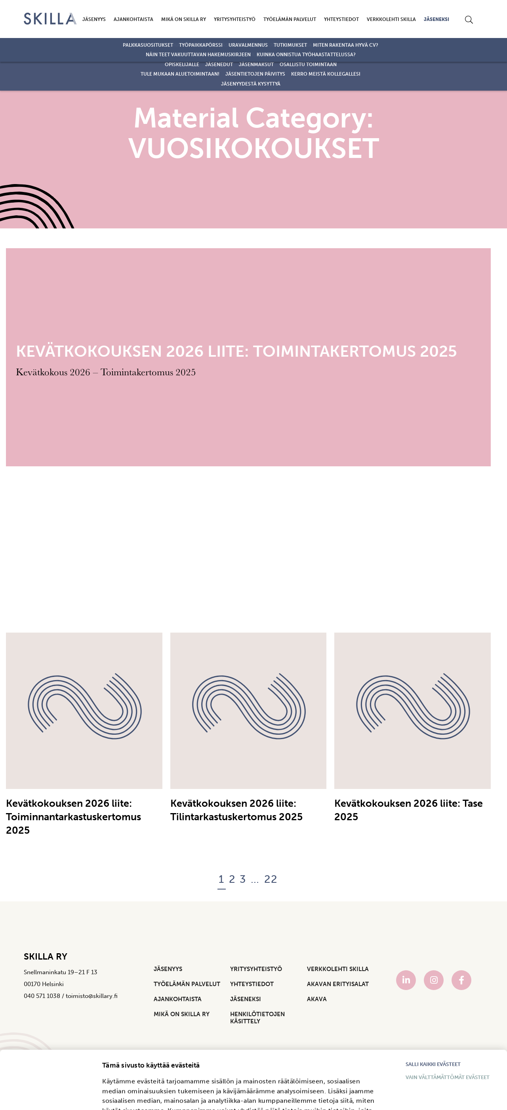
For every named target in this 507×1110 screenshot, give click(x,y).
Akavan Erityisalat (338, 984)
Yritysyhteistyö (234, 19)
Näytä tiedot (119, 1096)
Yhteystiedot (341, 19)
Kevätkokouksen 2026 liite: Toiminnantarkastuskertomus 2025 (73, 816)
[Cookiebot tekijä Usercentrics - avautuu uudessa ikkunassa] (41, 1104)
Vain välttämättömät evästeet (448, 1022)
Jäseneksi (436, 19)
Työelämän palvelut (289, 19)
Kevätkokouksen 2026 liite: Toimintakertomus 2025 (236, 351)
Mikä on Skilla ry (183, 19)
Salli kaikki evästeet (433, 1009)
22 (271, 879)
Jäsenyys (94, 19)
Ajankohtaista (133, 19)
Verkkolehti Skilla (391, 19)
